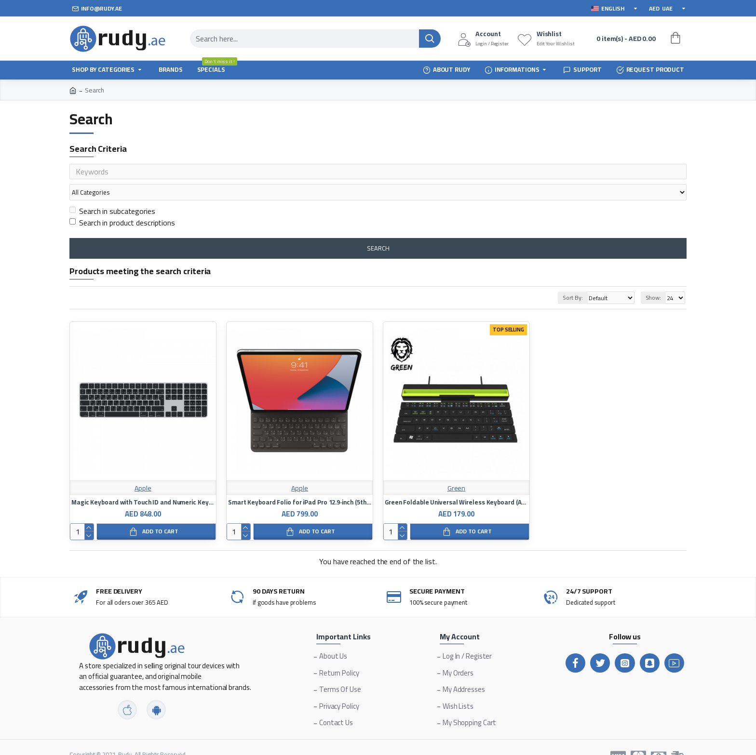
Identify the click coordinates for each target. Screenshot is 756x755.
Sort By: (561, 279)
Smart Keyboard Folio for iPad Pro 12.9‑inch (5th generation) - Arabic (299, 484)
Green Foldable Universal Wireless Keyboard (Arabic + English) (456, 484)
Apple (143, 470)
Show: (654, 279)
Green (456, 470)
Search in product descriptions (122, 204)
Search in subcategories (112, 193)
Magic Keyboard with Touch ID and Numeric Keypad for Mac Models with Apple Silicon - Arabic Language (143, 484)
